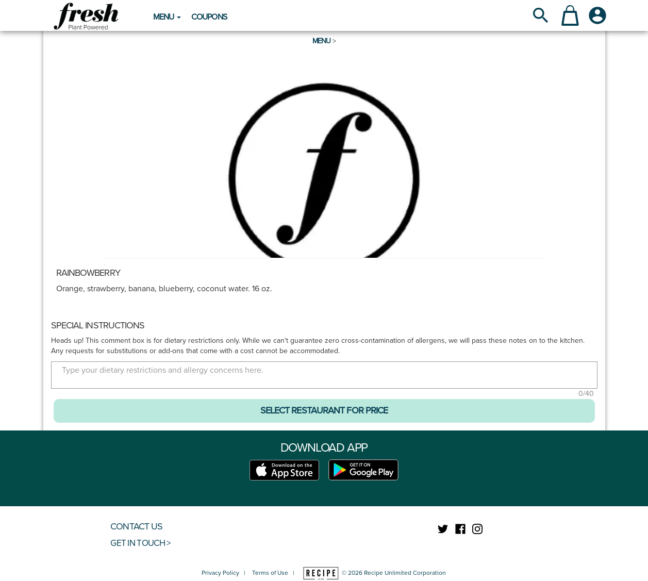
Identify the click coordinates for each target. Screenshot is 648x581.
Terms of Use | (273, 572)
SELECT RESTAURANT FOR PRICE (324, 410)
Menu (321, 41)
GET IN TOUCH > (140, 543)
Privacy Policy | (226, 572)
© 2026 (374, 572)
